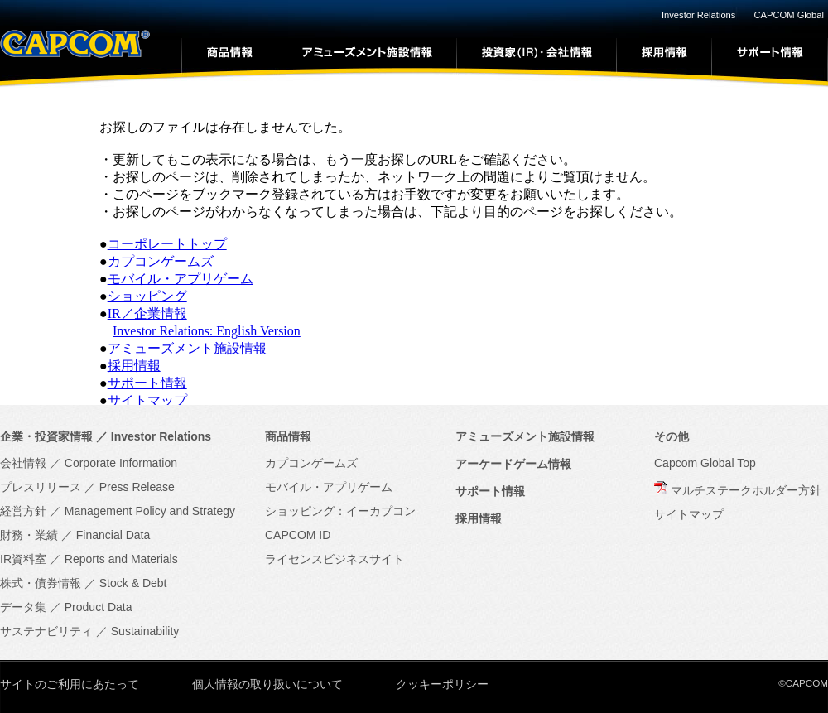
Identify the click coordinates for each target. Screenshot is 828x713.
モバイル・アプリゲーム (180, 279)
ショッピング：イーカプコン (340, 511)
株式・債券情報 (40, 583)
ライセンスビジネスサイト (334, 559)
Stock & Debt (133, 583)
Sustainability (145, 631)
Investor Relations (699, 15)
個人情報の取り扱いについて (267, 684)
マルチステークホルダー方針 (746, 490)
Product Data (98, 607)
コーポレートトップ (167, 244)
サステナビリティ (46, 631)
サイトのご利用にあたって (69, 684)
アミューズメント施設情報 (187, 348)
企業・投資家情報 (46, 436)
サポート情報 (147, 383)
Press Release (137, 487)
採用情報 (134, 366)
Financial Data (113, 535)
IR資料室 (23, 559)
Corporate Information (121, 463)
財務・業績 (29, 535)
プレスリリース (40, 487)
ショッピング (147, 296)
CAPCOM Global (788, 15)
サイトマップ (147, 400)
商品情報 (288, 436)
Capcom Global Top (705, 463)
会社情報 (23, 463)
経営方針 (23, 511)
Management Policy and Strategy (150, 511)
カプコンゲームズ (161, 261)
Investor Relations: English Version (207, 331)
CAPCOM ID (297, 535)
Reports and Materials (121, 559)
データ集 (23, 607)
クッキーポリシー (442, 684)
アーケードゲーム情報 (513, 463)
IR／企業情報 (147, 313)
